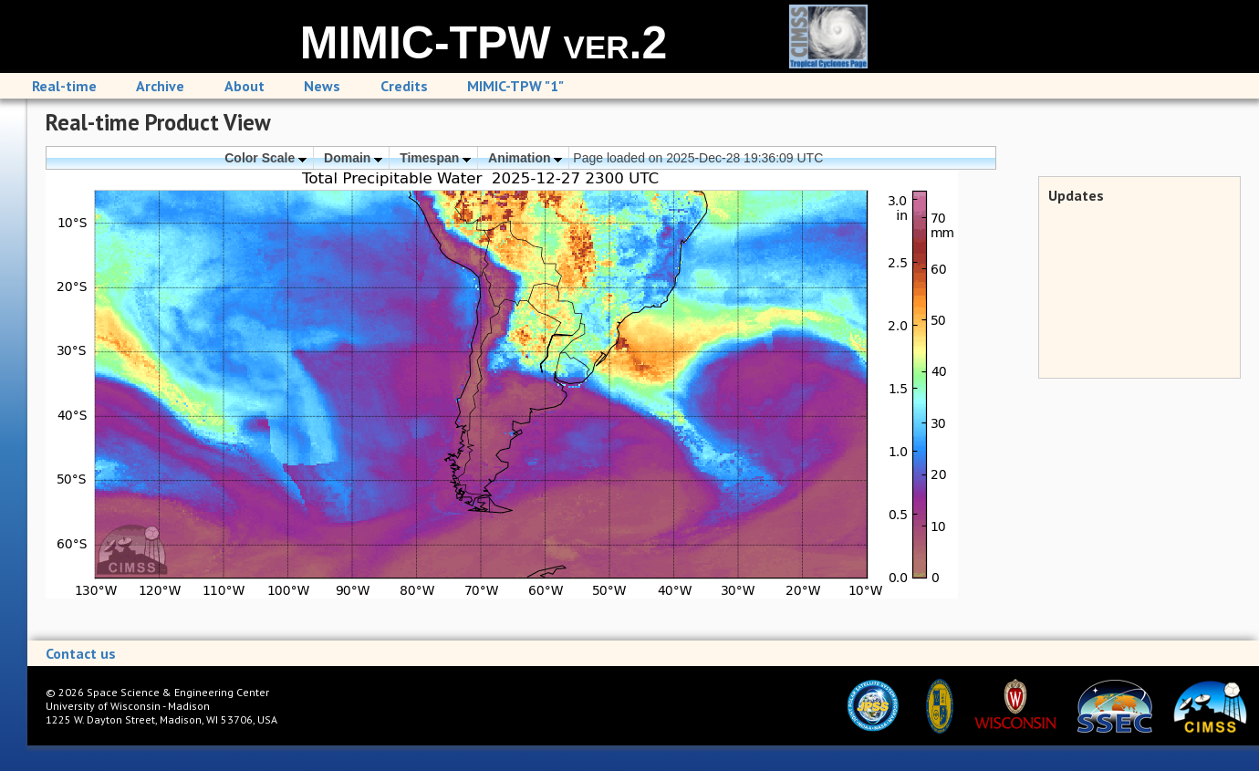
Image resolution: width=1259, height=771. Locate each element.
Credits (404, 86)
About (244, 86)
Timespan (435, 158)
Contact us (81, 653)
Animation (525, 158)
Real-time (64, 86)
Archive (160, 86)
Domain (353, 158)
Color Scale (265, 158)
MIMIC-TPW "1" (515, 86)
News (322, 86)
